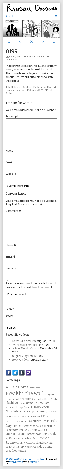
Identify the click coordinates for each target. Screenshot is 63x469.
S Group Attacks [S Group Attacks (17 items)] (38, 429)
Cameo (17, 87)
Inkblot (34, 462)
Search (10, 315)
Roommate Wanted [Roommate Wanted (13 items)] (16, 430)
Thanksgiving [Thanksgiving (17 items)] (44, 442)
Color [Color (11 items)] (53, 394)
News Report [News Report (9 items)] (22, 421)
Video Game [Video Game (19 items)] (44, 446)
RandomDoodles (35, 56)
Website (11, 173)
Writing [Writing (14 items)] (22, 450)
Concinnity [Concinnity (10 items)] (10, 399)
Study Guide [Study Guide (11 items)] (29, 438)
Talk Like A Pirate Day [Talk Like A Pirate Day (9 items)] (25, 443)
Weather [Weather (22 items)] (11, 450)
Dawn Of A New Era (24, 341)
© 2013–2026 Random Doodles (25, 459)
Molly (36, 87)
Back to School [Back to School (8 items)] (34, 388)
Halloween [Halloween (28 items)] (41, 407)
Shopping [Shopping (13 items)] (31, 434)
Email (9, 162)
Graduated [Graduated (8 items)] (10, 407)
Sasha (9, 93)
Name (9, 150)
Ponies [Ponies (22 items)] (16, 426)
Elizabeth (27, 87)
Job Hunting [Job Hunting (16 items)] (39, 411)
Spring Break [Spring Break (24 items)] (46, 434)
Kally (51, 90)
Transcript (12, 116)
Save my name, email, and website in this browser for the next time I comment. (31, 285)
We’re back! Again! (24, 344)
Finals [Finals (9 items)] (54, 399)
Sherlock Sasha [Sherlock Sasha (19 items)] (15, 433)
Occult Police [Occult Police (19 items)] (37, 421)
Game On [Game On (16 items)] (31, 402)
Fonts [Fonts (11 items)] (23, 403)
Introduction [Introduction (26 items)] (22, 411)
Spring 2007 (36, 90)
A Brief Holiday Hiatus (26, 348)
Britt (10, 87)
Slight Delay (19, 356)
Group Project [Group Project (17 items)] (23, 407)
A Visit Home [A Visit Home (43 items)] (17, 387)
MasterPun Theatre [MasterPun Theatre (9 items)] (18, 416)
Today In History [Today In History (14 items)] (15, 446)
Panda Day (45, 87)
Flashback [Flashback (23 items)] (12, 403)
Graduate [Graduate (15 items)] (43, 402)
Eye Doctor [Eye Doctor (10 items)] (45, 399)
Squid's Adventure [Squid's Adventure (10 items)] (14, 438)
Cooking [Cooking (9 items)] (36, 399)
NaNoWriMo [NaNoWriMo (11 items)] (34, 416)
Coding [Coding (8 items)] (47, 394)
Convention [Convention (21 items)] (24, 399)
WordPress (16, 462)
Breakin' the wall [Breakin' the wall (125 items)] (25, 393)
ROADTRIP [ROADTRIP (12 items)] (49, 426)
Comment (14, 210)
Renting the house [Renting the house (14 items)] (32, 426)
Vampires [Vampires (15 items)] (30, 446)
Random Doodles (15, 90)
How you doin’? (21, 359)
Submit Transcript (18, 185)
